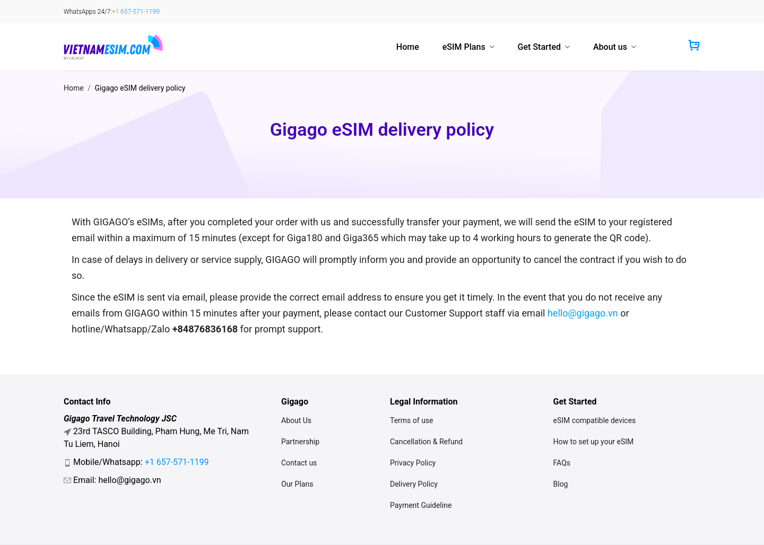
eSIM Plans (468, 47)
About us (614, 47)
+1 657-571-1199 (136, 11)
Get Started (544, 47)
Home (407, 47)
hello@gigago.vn (583, 313)
